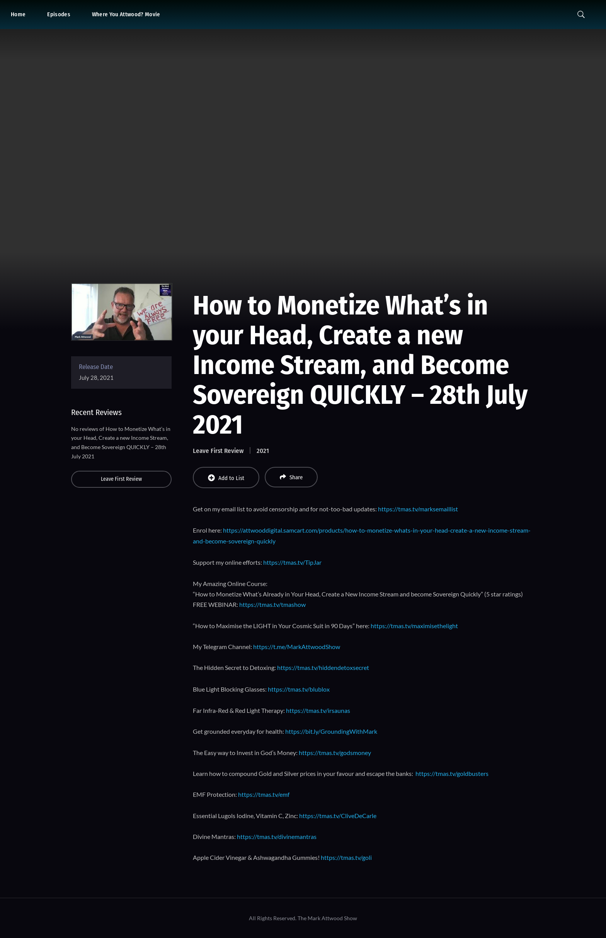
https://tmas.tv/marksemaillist (418, 509)
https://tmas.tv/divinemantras (277, 836)
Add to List (226, 478)
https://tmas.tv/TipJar (292, 562)
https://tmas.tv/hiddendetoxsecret (323, 667)
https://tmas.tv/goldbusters (452, 773)
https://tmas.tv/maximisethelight (414, 625)
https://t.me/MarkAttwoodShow (296, 646)
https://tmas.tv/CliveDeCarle (337, 815)
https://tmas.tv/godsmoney (335, 752)
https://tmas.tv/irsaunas (318, 710)
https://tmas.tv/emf (263, 794)
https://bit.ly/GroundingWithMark (331, 731)
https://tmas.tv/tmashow (272, 604)
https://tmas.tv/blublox (299, 689)
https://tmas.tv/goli (346, 857)
